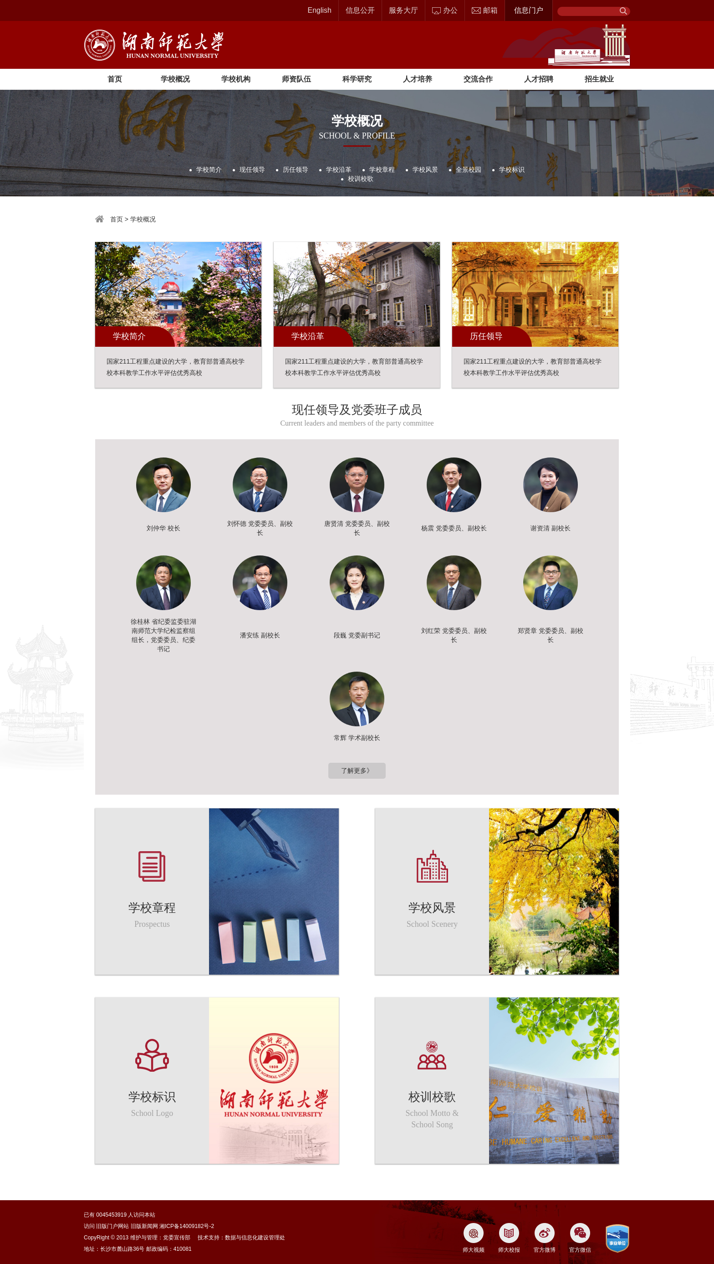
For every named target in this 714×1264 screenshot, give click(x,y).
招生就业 (599, 79)
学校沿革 (339, 169)
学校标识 (512, 169)
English (320, 10)
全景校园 (468, 169)
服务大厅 (403, 10)
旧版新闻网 (144, 1226)
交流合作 (478, 79)
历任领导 (295, 169)
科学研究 (357, 79)
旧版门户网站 (112, 1226)
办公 (445, 10)
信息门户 (528, 10)
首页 (114, 79)
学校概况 (175, 79)
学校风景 (425, 169)
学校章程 (382, 169)
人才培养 (417, 79)
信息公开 (360, 10)
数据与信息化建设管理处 (255, 1237)
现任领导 (252, 169)
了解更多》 (357, 770)
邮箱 (485, 10)
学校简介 (209, 169)
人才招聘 (538, 79)
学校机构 (235, 79)
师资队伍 (296, 79)
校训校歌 (360, 178)
